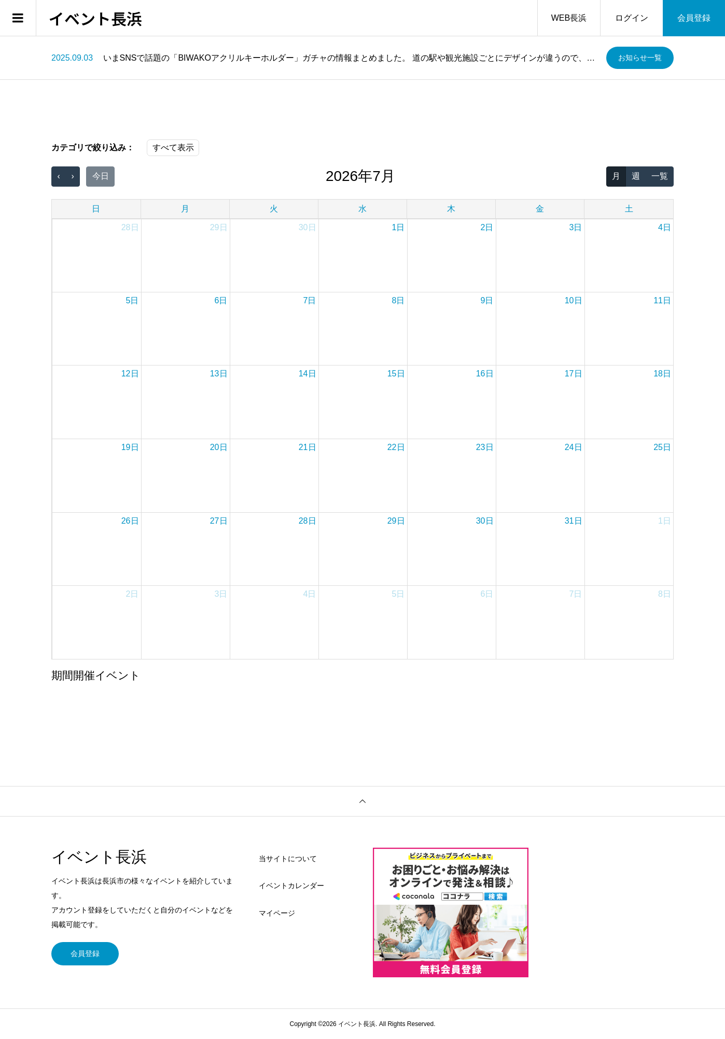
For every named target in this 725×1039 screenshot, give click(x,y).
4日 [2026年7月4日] (664, 227)
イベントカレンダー (291, 885)
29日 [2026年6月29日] (219, 227)
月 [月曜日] (185, 208)
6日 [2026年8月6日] (487, 593)
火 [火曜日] (274, 208)
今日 (100, 176)
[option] (324, 58)
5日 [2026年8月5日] (398, 593)
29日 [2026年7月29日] (396, 520)
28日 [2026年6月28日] (130, 227)
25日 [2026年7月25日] (662, 447)
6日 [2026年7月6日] (221, 300)
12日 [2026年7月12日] (130, 373)
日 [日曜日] (96, 208)
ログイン (631, 17)
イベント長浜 (95, 18)
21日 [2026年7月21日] (307, 447)
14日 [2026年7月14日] (307, 373)
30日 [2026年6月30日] (307, 227)
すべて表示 (173, 147)
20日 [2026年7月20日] (219, 447)
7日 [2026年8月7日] (575, 593)
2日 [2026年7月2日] (487, 227)
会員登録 (693, 17)
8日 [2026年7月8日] (398, 300)
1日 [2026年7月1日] (398, 227)
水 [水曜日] (362, 208)
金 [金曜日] (540, 208)
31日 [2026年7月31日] (573, 520)
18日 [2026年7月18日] (662, 373)
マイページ (277, 913)
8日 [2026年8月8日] (664, 593)
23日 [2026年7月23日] (485, 447)
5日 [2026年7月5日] (132, 300)
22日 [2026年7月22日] (396, 447)
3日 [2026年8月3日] (221, 593)
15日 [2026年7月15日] (396, 373)
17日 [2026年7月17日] (573, 373)
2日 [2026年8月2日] (132, 593)
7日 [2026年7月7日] (309, 300)
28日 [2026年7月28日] (307, 520)
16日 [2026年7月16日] (485, 373)
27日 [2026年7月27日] (219, 520)
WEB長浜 (569, 17)
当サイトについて (288, 858)
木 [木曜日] (451, 208)
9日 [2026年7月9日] (487, 300)
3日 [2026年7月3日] (575, 227)
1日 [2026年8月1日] (664, 520)
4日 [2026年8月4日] (309, 593)
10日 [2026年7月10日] (573, 300)
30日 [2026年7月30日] (485, 520)
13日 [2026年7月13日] (219, 373)
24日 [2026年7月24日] (573, 447)
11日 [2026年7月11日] (662, 300)
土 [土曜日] (629, 208)
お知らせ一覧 (640, 57)
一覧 (659, 176)
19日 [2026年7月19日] (130, 447)
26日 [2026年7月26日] (130, 520)
